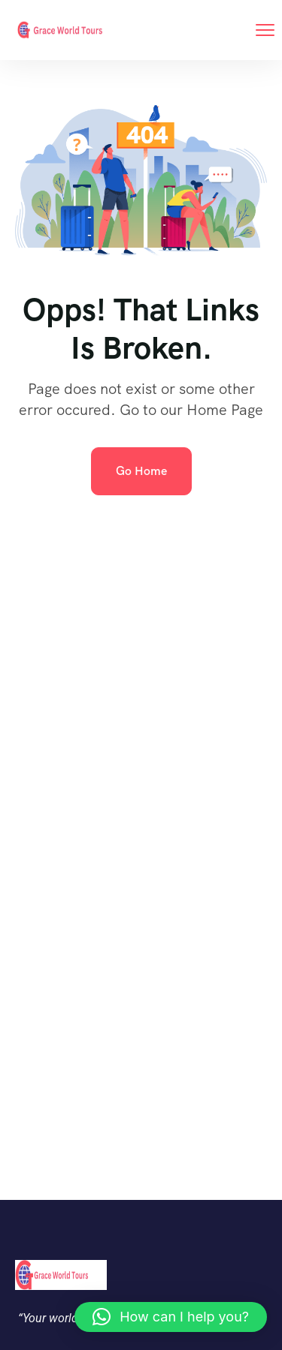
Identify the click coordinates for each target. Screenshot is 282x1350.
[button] (170, 1317)
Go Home (141, 471)
